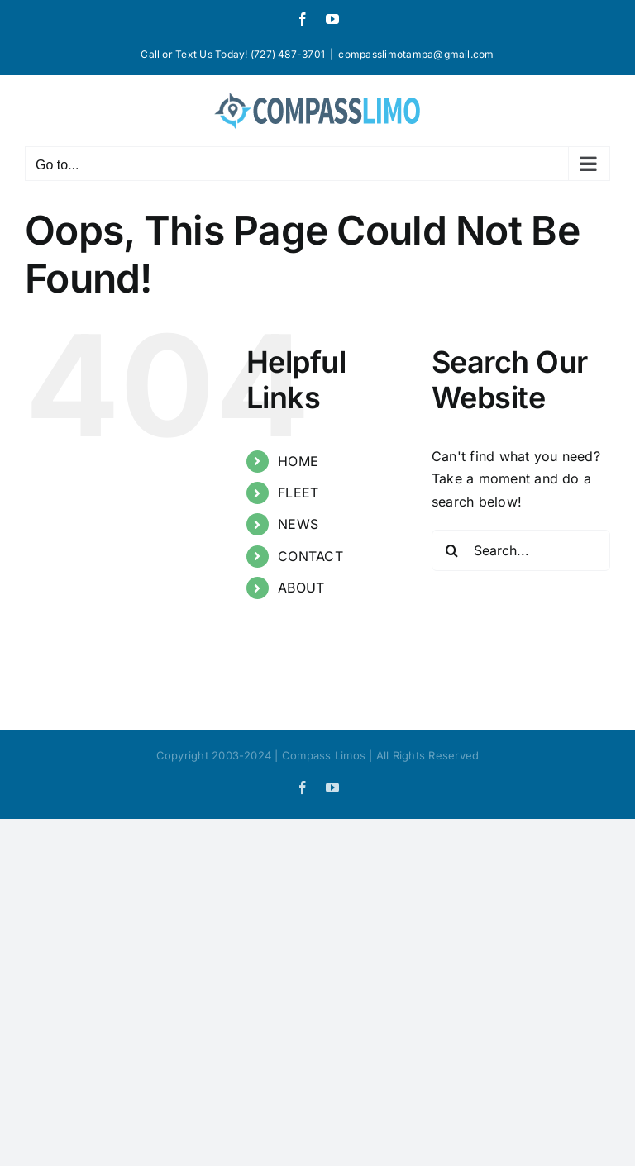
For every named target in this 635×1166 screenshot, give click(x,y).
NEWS (298, 524)
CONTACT (310, 556)
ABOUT (301, 587)
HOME (298, 461)
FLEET (298, 492)
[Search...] (521, 550)
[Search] (452, 550)
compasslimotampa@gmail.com (416, 54)
